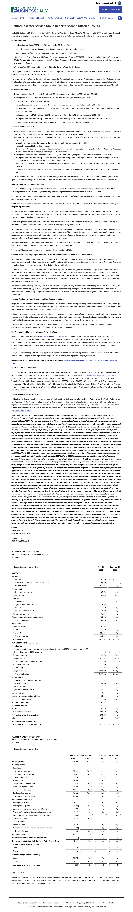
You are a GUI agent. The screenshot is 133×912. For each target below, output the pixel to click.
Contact (69, 18)
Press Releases (36, 18)
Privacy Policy (102, 903)
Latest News (17, 18)
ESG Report (44, 337)
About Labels (55, 18)
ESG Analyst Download (60, 337)
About (20, 903)
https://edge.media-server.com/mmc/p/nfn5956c (101, 375)
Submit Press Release (51, 903)
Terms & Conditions (68, 903)
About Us (82, 18)
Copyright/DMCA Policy (86, 903)
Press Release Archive (33, 903)
